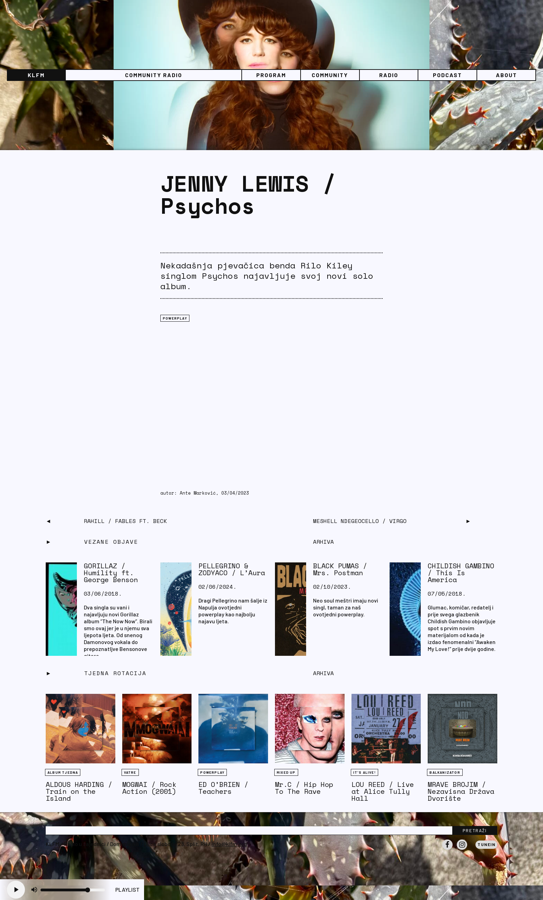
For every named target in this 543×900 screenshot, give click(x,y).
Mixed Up (286, 772)
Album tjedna (62, 772)
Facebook (447, 849)
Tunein (486, 844)
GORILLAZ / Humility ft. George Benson (111, 573)
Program (271, 75)
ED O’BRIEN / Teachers (223, 787)
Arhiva (323, 673)
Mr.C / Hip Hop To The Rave (304, 787)
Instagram (462, 849)
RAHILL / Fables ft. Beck (125, 520)
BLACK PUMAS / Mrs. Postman (340, 569)
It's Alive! (364, 772)
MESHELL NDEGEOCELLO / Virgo (360, 520)
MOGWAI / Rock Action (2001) (149, 787)
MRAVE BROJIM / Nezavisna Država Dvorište (461, 791)
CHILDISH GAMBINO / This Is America (461, 573)
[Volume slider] (73, 890)
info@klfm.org (229, 844)
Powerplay (175, 318)
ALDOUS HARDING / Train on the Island (79, 791)
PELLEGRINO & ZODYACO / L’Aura (231, 569)
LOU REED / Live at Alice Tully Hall (382, 791)
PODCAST (447, 75)
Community (330, 75)
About (506, 75)
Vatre (130, 772)
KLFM (36, 75)
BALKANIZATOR (444, 772)
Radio (388, 75)
